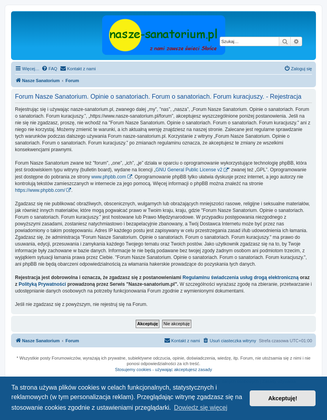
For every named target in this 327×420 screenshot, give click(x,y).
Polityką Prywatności (42, 284)
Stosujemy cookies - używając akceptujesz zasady (163, 369)
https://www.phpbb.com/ (40, 190)
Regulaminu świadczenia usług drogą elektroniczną (241, 277)
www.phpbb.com (108, 177)
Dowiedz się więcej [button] (200, 407)
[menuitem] (49, 68)
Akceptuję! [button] (282, 398)
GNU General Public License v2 (188, 169)
